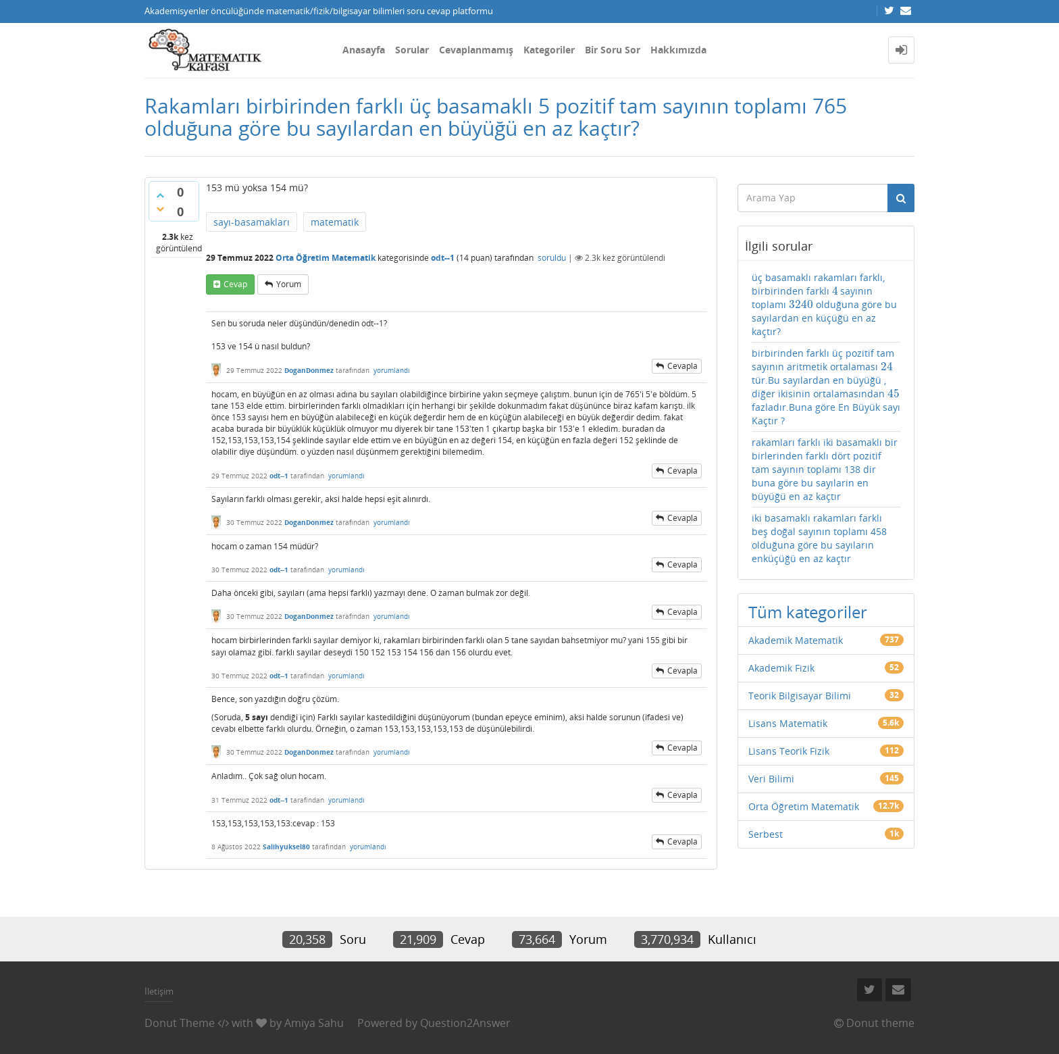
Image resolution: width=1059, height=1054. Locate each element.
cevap (235, 284)
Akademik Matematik (795, 640)
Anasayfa (363, 49)
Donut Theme (180, 1022)
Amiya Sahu (314, 1022)
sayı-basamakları (251, 222)
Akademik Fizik (781, 667)
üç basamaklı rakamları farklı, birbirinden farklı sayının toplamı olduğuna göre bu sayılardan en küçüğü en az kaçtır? (824, 304)
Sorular (412, 49)
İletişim (159, 991)
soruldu (552, 258)
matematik (335, 222)
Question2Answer (465, 1022)
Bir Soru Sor (612, 49)
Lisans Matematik (787, 723)
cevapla (682, 366)
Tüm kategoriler (807, 612)
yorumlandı (391, 370)
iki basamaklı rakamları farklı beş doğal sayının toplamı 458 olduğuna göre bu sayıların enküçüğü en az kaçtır (819, 538)
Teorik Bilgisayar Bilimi (799, 695)
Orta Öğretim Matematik (326, 258)
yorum (288, 284)
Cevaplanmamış (476, 49)
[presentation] (835, 290)
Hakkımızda (678, 49)
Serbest (765, 834)
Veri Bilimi (771, 778)
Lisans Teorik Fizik (788, 751)
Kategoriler (549, 49)
